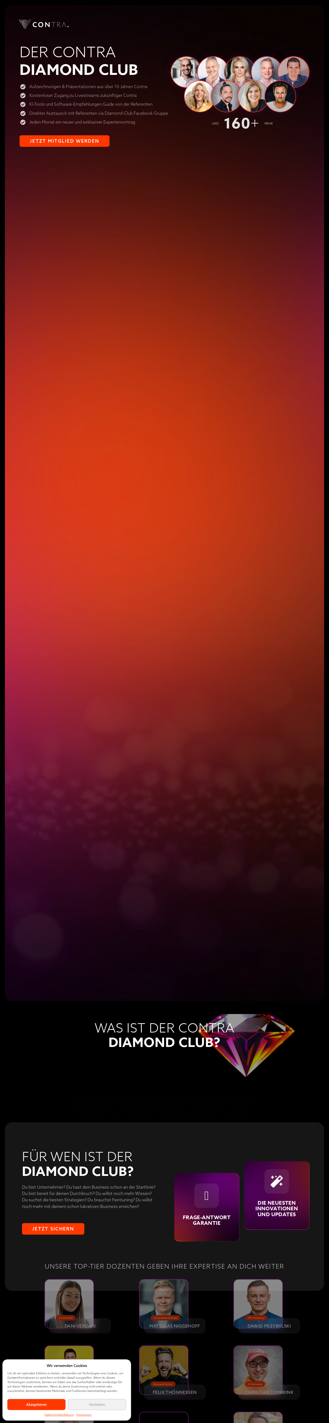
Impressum (83, 1414)
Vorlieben (97, 1404)
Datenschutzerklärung (59, 1414)
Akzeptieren (36, 1404)
